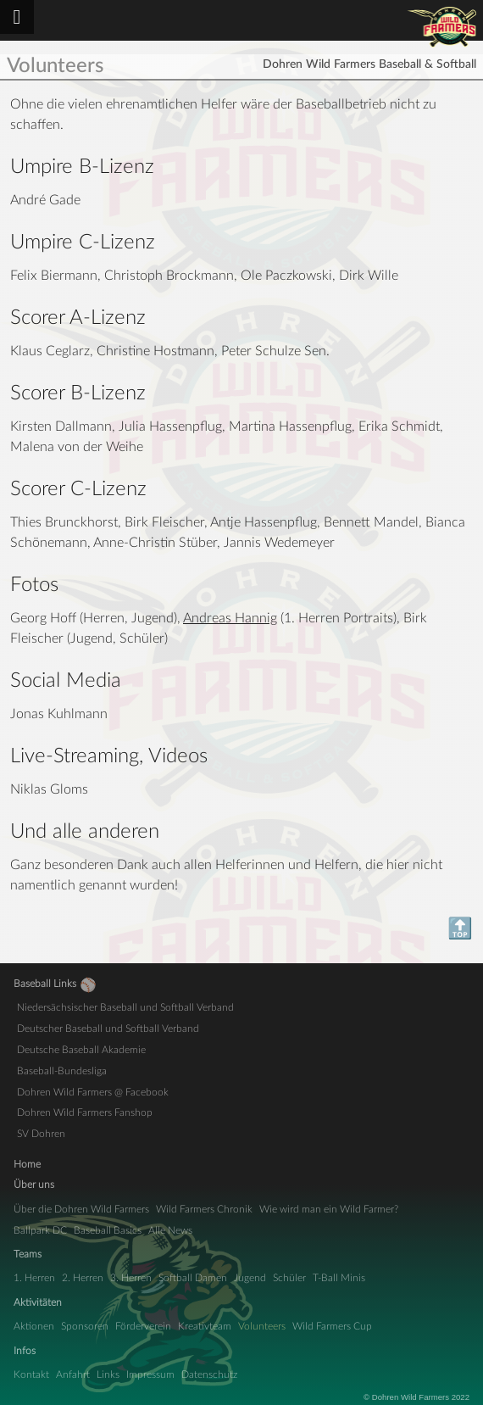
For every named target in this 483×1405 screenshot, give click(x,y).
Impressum (150, 1374)
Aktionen (34, 1326)
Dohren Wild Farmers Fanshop (85, 1112)
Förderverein (143, 1326)
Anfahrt (73, 1374)
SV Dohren (41, 1134)
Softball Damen (192, 1278)
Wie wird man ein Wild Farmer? (328, 1209)
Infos (25, 1351)
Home (27, 1164)
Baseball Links (45, 983)
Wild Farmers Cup (332, 1326)
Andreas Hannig (230, 618)
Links (108, 1374)
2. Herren (82, 1278)
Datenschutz (209, 1374)
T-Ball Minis (339, 1278)
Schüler (289, 1278)
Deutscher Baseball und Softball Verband (108, 1028)
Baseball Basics (108, 1230)
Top (20, 929)
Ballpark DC (40, 1230)
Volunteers (262, 1326)
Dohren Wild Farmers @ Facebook (93, 1092)
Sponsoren (84, 1326)
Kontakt (31, 1374)
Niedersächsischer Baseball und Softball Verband (125, 1007)
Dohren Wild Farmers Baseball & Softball (442, 27)
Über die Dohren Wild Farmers (81, 1209)
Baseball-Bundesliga (62, 1071)
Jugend (250, 1278)
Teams (28, 1254)
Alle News (170, 1230)
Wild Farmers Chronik (204, 1209)
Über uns (34, 1184)
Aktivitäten (38, 1302)
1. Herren (34, 1278)
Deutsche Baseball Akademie (81, 1050)
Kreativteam (204, 1326)
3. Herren (131, 1278)
